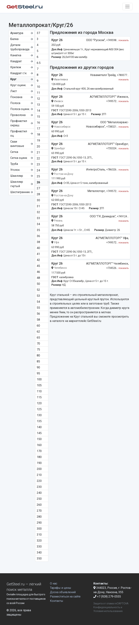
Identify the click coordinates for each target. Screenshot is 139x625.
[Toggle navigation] (127, 6)
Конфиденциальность (106, 607)
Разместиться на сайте (65, 596)
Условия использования (108, 611)
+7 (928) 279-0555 (107, 596)
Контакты (56, 601)
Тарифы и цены (60, 588)
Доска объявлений (63, 592)
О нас (53, 583)
